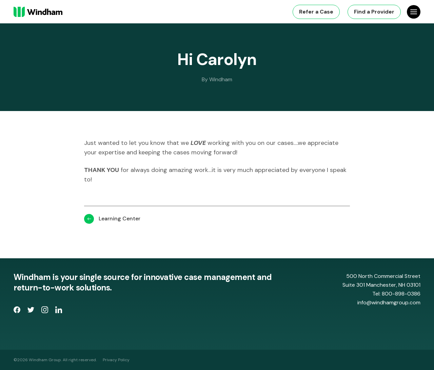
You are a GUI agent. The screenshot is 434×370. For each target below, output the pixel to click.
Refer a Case (316, 11)
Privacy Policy (116, 360)
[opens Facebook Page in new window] (18, 311)
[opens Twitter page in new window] (31, 311)
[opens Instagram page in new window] (45, 311)
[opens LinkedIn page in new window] (58, 311)
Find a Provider (374, 11)
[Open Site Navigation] (413, 12)
